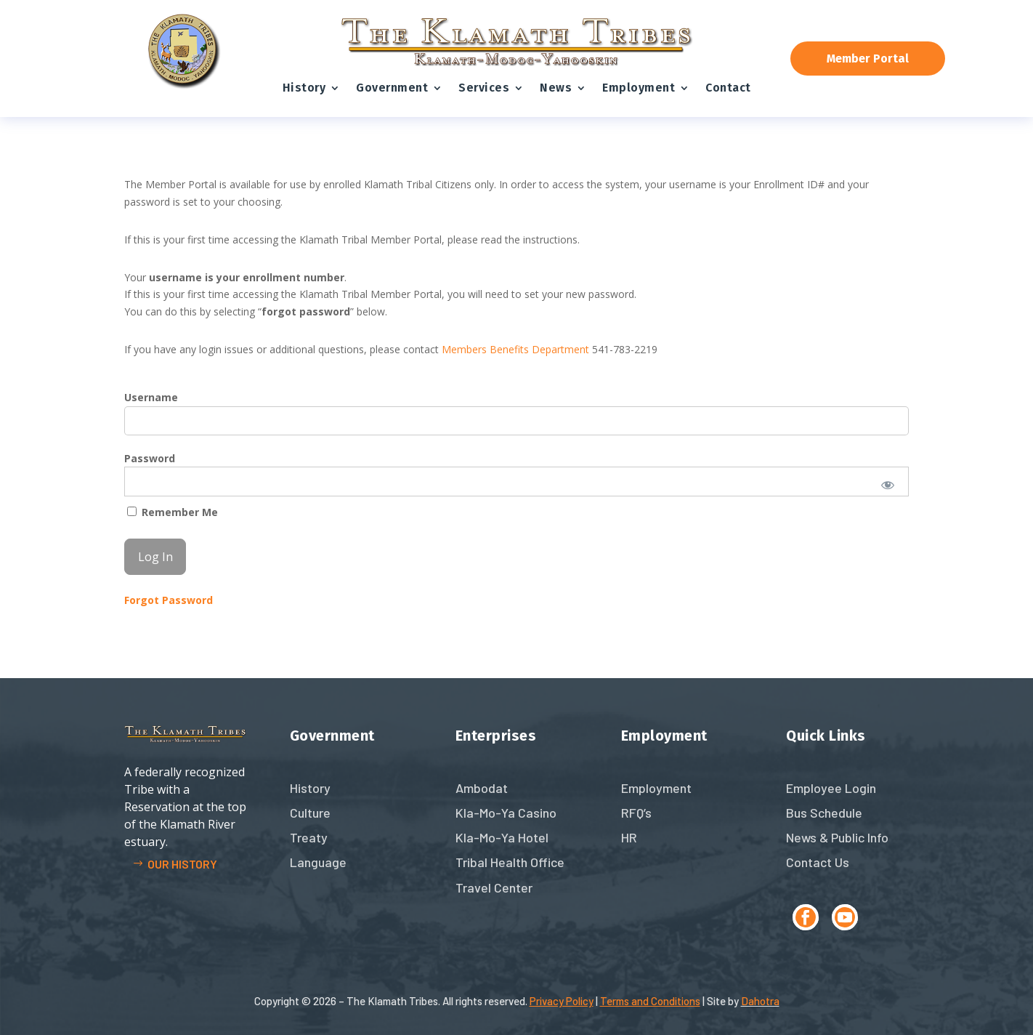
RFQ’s (636, 813)
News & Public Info (837, 837)
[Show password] (888, 484)
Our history (182, 864)
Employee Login (831, 788)
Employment (638, 87)
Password (149, 458)
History (304, 87)
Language (318, 862)
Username (151, 397)
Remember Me (172, 512)
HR (629, 837)
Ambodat (481, 788)
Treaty (309, 837)
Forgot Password (168, 600)
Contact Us (817, 862)
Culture (310, 813)
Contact (728, 87)
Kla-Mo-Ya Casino (505, 813)
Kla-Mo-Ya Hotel (501, 837)
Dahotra (760, 1000)
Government (392, 87)
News (556, 87)
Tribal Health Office (509, 862)
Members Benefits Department (515, 349)
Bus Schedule (824, 813)
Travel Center (493, 887)
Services (483, 87)
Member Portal (868, 58)
